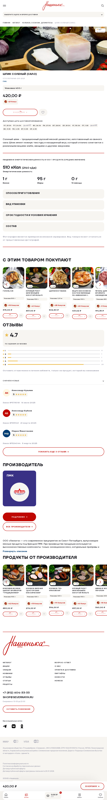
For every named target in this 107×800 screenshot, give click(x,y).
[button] (52, 61)
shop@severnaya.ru (18, 697)
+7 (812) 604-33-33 (16, 692)
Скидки (7, 670)
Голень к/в (8, 291)
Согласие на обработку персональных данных (21, 766)
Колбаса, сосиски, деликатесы (37, 23)
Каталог (16, 23)
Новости (60, 677)
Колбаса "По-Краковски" (55, 589)
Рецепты (7, 684)
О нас (58, 666)
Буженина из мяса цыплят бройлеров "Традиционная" (12, 590)
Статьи (7, 681)
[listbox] (53, 381)
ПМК (5, 81)
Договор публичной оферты (14, 768)
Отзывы (7, 677)
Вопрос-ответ (63, 662)
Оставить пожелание (18, 709)
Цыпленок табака (57, 291)
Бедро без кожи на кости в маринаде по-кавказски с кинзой (81, 293)
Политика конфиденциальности (16, 763)
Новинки (7, 673)
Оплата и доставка (65, 670)
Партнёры (60, 673)
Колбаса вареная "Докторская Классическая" (34, 590)
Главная (6, 23)
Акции (6, 666)
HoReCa (59, 681)
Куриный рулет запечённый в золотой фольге (34, 293)
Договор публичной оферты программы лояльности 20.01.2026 (28, 771)
